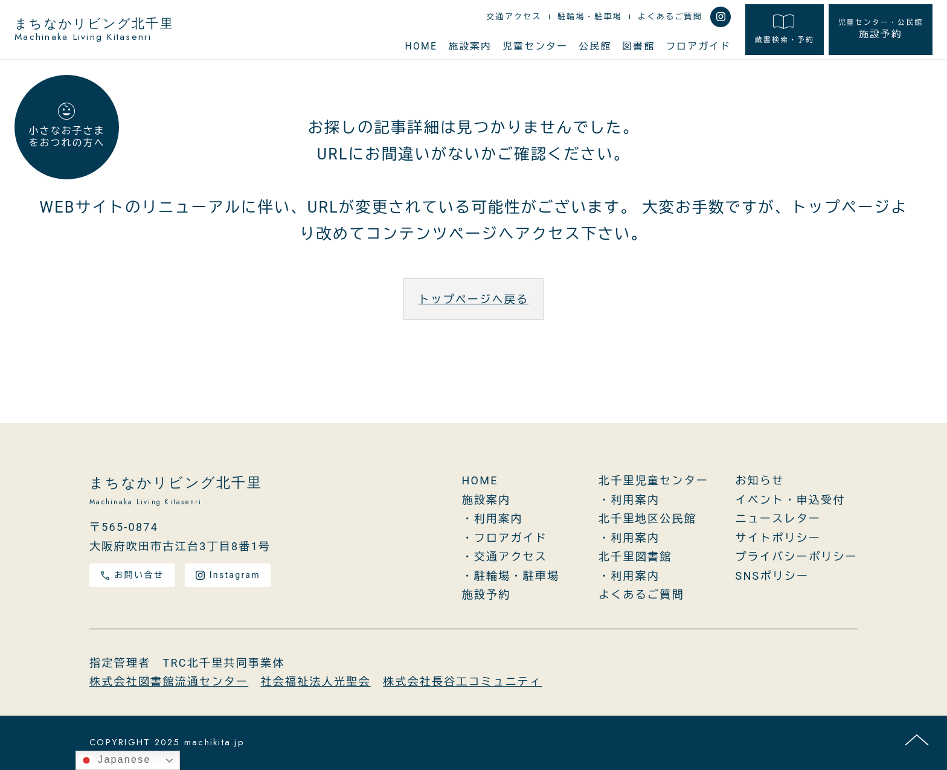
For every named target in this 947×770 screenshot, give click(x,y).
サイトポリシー (778, 537)
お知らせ (760, 481)
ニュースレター (778, 519)
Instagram (228, 575)
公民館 (595, 47)
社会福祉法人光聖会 (316, 682)
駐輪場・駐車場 (589, 17)
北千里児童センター (653, 481)
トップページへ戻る (473, 299)
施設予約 (880, 29)
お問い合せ (132, 575)
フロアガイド (698, 47)
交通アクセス (514, 17)
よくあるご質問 (670, 17)
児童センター (535, 47)
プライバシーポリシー (797, 557)
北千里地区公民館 (647, 519)
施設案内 (470, 47)
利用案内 (498, 519)
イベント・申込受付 (791, 499)
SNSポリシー (772, 575)
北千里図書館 (635, 557)
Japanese (114, 760)
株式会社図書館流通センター (168, 682)
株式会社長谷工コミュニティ (462, 682)
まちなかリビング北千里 (94, 30)
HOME (421, 47)
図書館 (638, 47)
